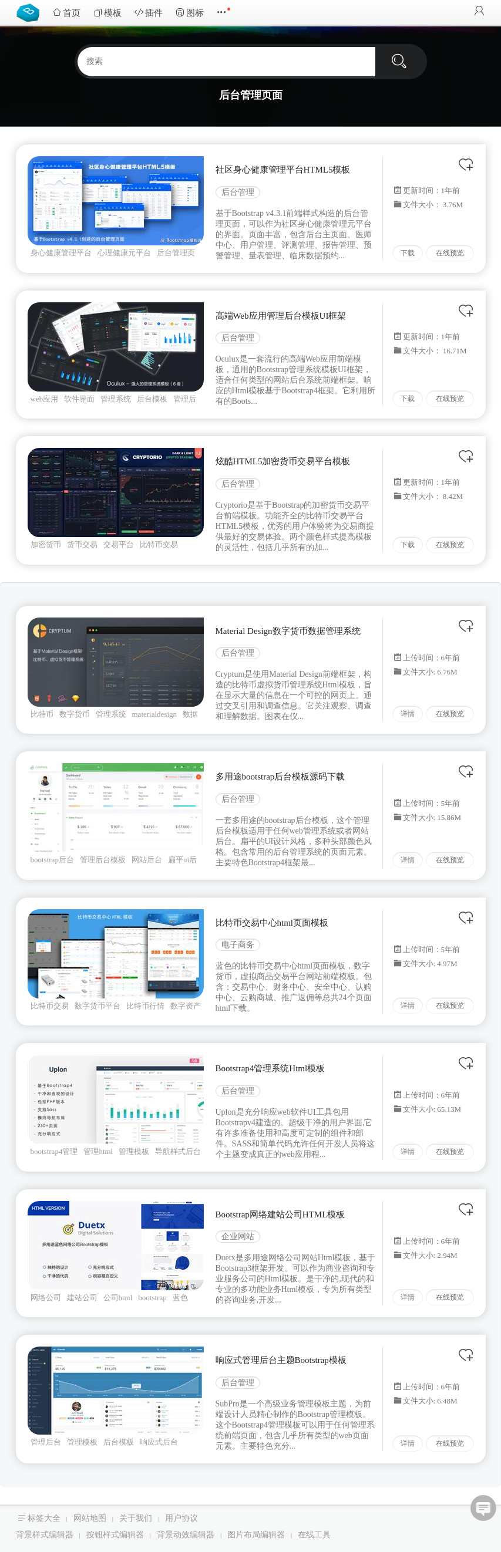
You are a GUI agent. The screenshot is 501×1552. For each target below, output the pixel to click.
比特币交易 (159, 544)
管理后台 (46, 1442)
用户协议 (181, 1518)
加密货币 (46, 544)
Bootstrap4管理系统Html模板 (270, 1068)
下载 (408, 253)
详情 (408, 714)
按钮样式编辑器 (115, 1534)
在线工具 (314, 1534)
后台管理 (237, 192)
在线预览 (450, 253)
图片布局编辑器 (256, 1534)
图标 (190, 13)
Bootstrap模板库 (30, 11)
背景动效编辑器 (185, 1534)
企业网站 (237, 1236)
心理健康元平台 (124, 252)
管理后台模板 (103, 859)
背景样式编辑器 (44, 1534)
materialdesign (154, 714)
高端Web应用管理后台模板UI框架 (281, 315)
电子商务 (237, 944)
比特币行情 (145, 1005)
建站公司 (82, 1297)
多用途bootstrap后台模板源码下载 (280, 776)
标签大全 (44, 1518)
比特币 (42, 714)
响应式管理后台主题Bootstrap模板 (281, 1360)
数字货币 (74, 714)
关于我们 (135, 1518)
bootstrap (152, 1297)
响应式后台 (159, 1442)
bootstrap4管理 (54, 1151)
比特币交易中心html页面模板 (272, 922)
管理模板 (134, 1151)
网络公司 (46, 1297)
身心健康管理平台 (61, 252)
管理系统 (115, 398)
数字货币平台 (97, 1005)
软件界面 (79, 398)
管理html (98, 1151)
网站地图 (89, 1518)
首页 (66, 13)
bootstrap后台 (52, 859)
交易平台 (118, 544)
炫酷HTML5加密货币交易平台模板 (283, 461)
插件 (149, 13)
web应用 (45, 398)
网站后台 (147, 859)
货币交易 (82, 544)
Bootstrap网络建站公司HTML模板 (280, 1214)
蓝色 (180, 1297)
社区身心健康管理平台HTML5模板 (283, 169)
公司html (118, 1297)
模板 (107, 13)
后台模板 (152, 398)
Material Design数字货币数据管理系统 (288, 631)
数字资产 (185, 1005)
